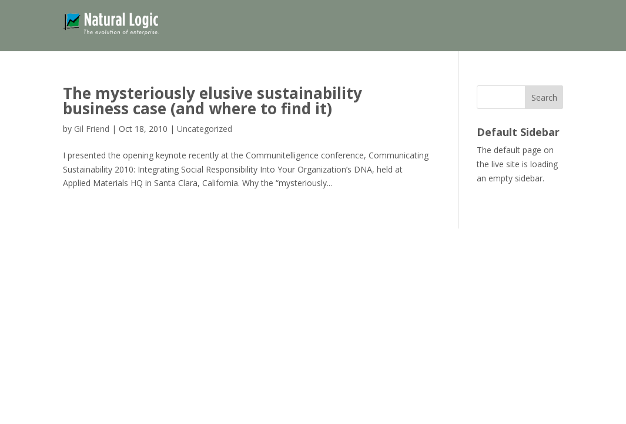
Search (544, 97)
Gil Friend (91, 128)
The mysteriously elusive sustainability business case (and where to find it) (212, 100)
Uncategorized (204, 128)
